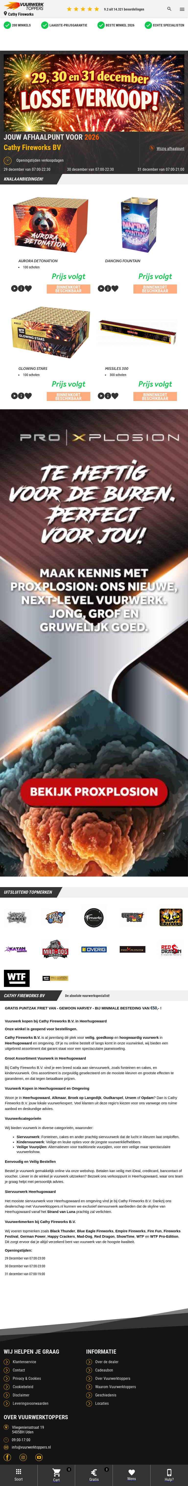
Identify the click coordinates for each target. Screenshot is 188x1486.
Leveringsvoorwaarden (30, 1403)
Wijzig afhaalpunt (166, 148)
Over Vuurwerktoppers (112, 1378)
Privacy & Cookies (27, 1378)
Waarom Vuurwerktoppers (115, 1386)
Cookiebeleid (23, 1386)
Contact (19, 1370)
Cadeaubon (104, 1370)
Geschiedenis (105, 1395)
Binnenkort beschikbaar (68, 289)
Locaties (102, 1403)
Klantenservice (24, 1362)
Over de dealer (106, 1362)
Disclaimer (21, 1395)
